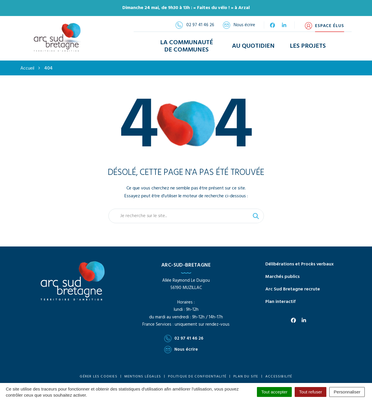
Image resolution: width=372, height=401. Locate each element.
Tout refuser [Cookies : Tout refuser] (310, 391)
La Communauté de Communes (186, 46)
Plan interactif (280, 302)
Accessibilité (278, 376)
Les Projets (308, 46)
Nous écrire (181, 349)
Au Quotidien (253, 46)
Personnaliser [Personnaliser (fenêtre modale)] (347, 391)
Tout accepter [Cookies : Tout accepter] (274, 391)
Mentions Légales (142, 376)
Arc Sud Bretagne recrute (292, 289)
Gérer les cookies (98, 376)
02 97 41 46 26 (183, 338)
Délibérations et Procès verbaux (299, 264)
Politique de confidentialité (197, 376)
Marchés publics (282, 277)
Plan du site (245, 376)
